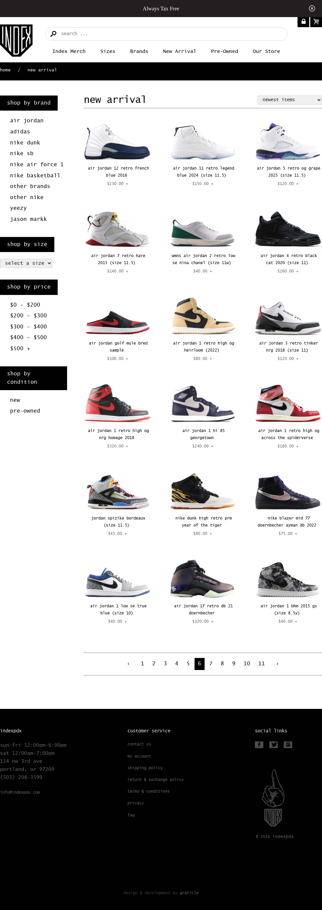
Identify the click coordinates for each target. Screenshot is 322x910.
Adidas (20, 132)
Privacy (135, 803)
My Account (139, 756)
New (15, 400)
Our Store (266, 51)
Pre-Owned (224, 51)
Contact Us (139, 744)
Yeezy (18, 208)
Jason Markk (28, 219)
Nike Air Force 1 (37, 165)
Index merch (69, 51)
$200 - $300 (28, 316)
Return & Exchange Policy (155, 780)
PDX (283, 837)
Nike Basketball (35, 176)
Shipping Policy (145, 768)
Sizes (107, 51)
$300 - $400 (28, 327)
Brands (139, 51)
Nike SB (22, 154)
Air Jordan (27, 121)
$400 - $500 (28, 338)
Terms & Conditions (148, 792)
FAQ (131, 815)
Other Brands (30, 186)
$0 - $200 (25, 305)
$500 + (20, 349)
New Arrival (179, 51)
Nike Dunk (25, 143)
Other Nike (27, 197)
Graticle (189, 893)
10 (247, 664)
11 (261, 664)
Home (5, 70)
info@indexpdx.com (20, 793)
